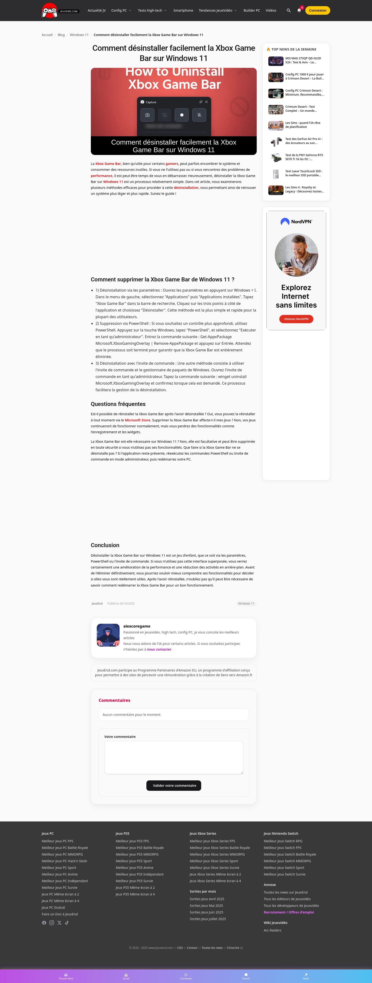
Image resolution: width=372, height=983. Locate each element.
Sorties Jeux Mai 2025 (206, 905)
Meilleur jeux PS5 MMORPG (137, 854)
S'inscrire (233, 948)
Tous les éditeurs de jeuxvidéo (287, 899)
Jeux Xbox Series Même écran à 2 (215, 874)
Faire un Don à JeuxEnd (60, 914)
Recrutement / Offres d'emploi (289, 912)
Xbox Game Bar (108, 163)
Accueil (47, 35)
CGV (180, 948)
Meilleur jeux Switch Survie (285, 874)
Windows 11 (79, 35)
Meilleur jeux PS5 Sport (134, 861)
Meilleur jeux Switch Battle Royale (290, 854)
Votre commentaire (120, 736)
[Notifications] (299, 10)
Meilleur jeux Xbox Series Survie (214, 867)
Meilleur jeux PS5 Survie (134, 881)
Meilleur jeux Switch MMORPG (287, 861)
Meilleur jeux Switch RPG (283, 841)
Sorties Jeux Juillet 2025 (208, 919)
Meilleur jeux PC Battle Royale (65, 847)
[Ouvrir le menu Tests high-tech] (165, 10)
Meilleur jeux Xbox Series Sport (214, 861)
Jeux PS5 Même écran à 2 (135, 887)
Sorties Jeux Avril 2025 (207, 899)
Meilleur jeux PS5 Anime (134, 867)
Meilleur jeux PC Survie (59, 887)
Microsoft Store (137, 420)
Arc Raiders (272, 930)
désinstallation (186, 187)
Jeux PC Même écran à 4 (60, 901)
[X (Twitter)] (59, 922)
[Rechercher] (288, 10)
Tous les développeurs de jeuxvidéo (291, 905)
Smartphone (183, 10)
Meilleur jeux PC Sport (59, 867)
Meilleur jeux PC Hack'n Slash (64, 861)
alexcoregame (136, 626)
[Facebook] (44, 922)
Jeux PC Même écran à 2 (60, 894)
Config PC (119, 10)
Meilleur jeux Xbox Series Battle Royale (220, 847)
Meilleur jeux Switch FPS (282, 847)
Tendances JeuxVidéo (215, 10)
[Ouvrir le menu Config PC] (130, 10)
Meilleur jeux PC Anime (60, 874)
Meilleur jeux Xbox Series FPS (212, 841)
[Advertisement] (174, 235)
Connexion (317, 10)
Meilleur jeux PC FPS (57, 841)
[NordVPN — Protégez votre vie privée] (296, 270)
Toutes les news (212, 948)
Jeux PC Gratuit (53, 907)
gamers (172, 163)
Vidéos (271, 10)
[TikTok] (67, 922)
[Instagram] (51, 922)
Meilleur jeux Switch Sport (284, 867)
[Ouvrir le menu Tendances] (235, 10)
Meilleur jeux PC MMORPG (62, 854)
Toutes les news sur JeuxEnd (285, 892)
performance (101, 175)
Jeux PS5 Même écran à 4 (135, 894)
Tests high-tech (150, 10)
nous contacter (159, 649)
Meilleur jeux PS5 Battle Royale (140, 847)
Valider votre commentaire (174, 785)
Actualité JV (97, 10)
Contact (192, 948)
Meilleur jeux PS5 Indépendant (140, 874)
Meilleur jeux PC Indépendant (65, 881)
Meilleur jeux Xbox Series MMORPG (217, 854)
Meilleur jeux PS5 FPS (132, 841)
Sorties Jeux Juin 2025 (206, 912)
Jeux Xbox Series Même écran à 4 (215, 881)
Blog (61, 35)
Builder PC (252, 10)
